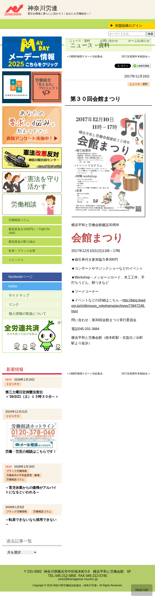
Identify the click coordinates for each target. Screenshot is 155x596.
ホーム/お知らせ (139, 40)
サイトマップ (19, 295)
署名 (58, 40)
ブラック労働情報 (16, 470)
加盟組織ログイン (126, 25)
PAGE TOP (141, 590)
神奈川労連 (42, 8)
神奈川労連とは (15, 40)
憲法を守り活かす (43, 182)
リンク (14, 304)
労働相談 (24, 204)
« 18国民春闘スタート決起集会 (85, 56)
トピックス (16, 259)
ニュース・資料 (79, 40)
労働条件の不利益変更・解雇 (23, 475)
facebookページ (21, 276)
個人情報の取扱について (27, 313)
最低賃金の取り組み (22, 241)
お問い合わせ (109, 40)
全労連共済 (59, 322)
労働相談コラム (19, 220)
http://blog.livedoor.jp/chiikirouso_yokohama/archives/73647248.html (108, 305)
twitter (13, 286)
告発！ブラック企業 (22, 250)
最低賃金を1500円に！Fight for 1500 (29, 231)
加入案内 (41, 40)
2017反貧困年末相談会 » (135, 56)
